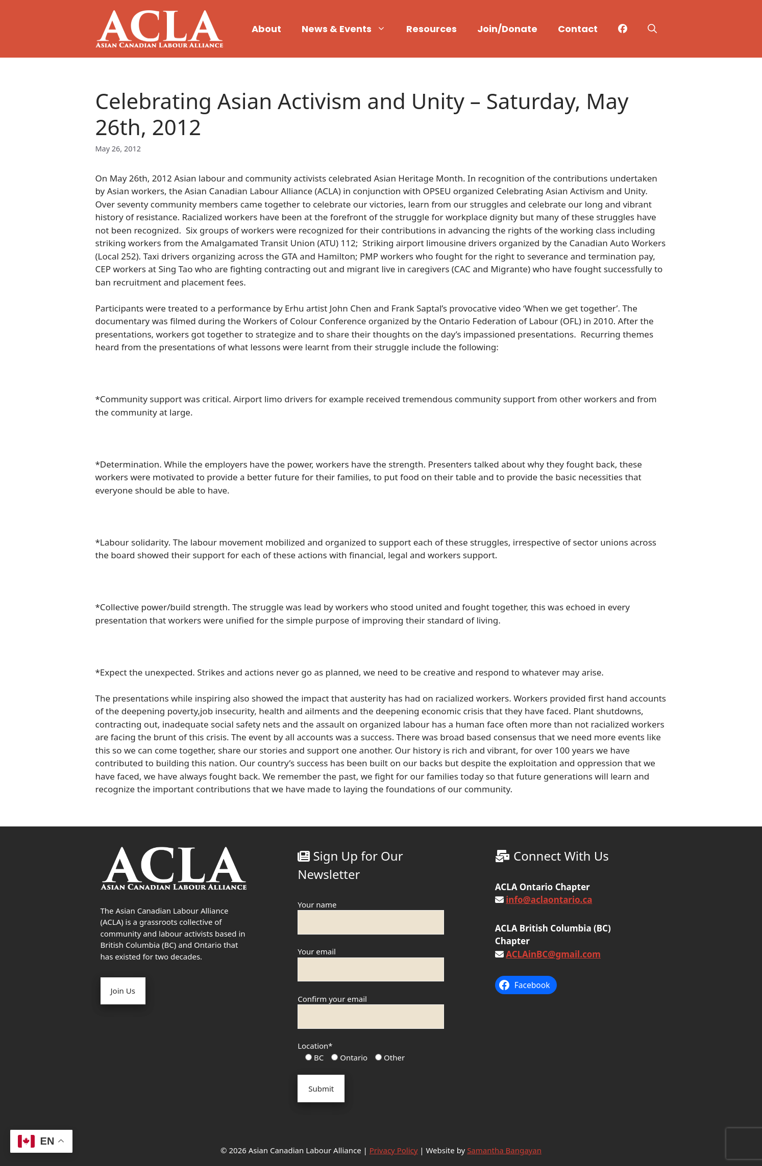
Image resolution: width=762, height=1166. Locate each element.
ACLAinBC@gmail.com (553, 954)
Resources (431, 28)
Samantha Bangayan (504, 1150)
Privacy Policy (394, 1150)
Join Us (123, 991)
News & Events (349, 29)
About (266, 28)
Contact (578, 28)
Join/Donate (507, 28)
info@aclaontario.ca (549, 899)
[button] (652, 29)
